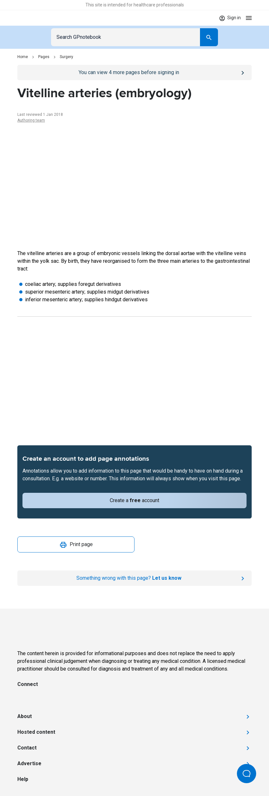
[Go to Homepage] (36, 18)
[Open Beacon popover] (246, 773)
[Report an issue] (134, 578)
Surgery (66, 57)
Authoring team (31, 120)
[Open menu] (249, 18)
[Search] (209, 37)
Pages (43, 57)
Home (22, 57)
